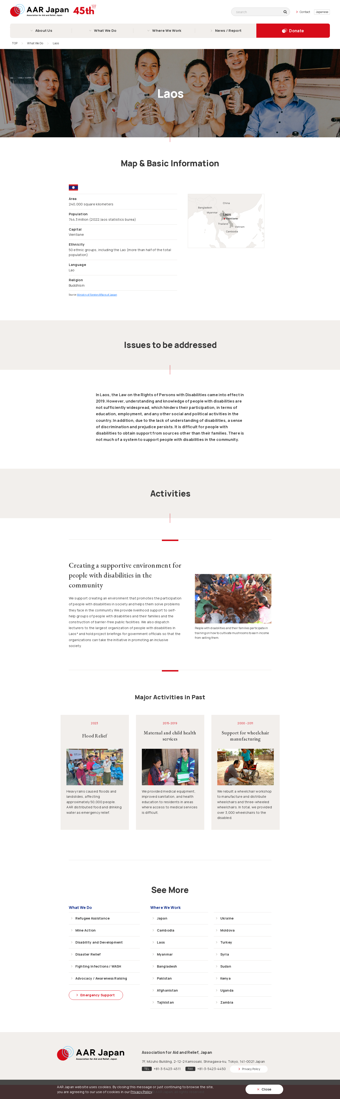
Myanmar (165, 954)
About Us (44, 30)
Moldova (227, 930)
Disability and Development (99, 942)
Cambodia (166, 930)
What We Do (105, 30)
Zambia (226, 1002)
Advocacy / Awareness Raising (101, 978)
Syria (224, 954)
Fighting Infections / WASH (98, 966)
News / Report (228, 30)
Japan (162, 918)
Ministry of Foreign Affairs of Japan (97, 294)
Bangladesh (167, 966)
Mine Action (85, 930)
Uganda (227, 990)
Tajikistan (165, 1002)
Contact (305, 12)
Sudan (225, 966)
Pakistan (164, 978)
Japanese (322, 12)
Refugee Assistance (92, 918)
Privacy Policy (251, 1069)
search (286, 12)
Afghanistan (167, 990)
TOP (14, 43)
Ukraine (227, 918)
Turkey (226, 942)
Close (266, 1089)
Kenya (225, 978)
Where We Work (166, 30)
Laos (161, 942)
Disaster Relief (88, 954)
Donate (296, 30)
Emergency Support (97, 995)
